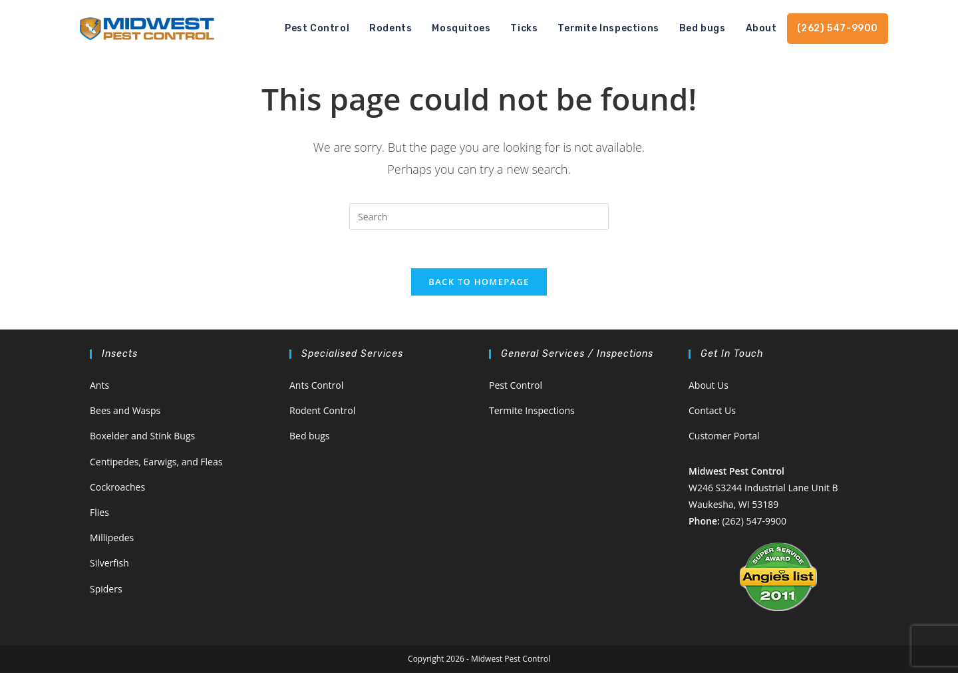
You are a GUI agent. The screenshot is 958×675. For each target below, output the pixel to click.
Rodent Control (322, 412)
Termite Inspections (532, 412)
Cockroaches (117, 489)
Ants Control (316, 387)
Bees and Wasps (125, 412)
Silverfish (109, 565)
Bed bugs (309, 438)
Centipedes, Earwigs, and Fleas (156, 463)
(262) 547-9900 (754, 523)
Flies (99, 514)
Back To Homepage (478, 284)
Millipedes (112, 539)
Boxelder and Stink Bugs (142, 438)
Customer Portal (724, 438)
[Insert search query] (479, 216)
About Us (708, 387)
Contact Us (712, 412)
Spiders (106, 590)
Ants (99, 387)
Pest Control (515, 387)
